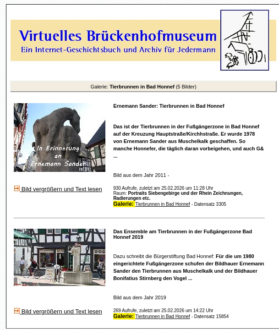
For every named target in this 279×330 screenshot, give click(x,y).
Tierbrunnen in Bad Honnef (162, 204)
